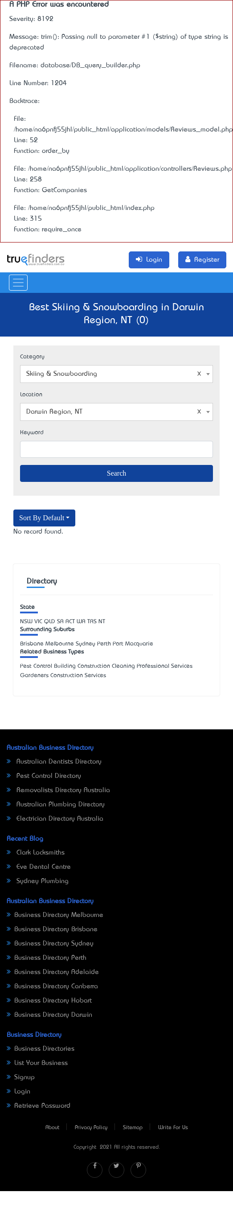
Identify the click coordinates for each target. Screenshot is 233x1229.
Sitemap (133, 1127)
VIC (38, 622)
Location (31, 395)
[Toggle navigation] (18, 283)
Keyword (32, 433)
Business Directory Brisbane (52, 929)
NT (101, 622)
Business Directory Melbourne (55, 915)
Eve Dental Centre (39, 867)
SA (60, 622)
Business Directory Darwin (49, 1015)
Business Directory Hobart (49, 1001)
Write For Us (173, 1127)
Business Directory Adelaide (53, 972)
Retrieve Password (38, 1106)
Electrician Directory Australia (55, 819)
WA (81, 622)
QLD (49, 622)
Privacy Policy (91, 1127)
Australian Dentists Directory (54, 762)
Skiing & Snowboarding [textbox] (113, 374)
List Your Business (37, 1063)
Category (32, 357)
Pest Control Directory (44, 776)
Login (18, 1092)
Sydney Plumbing (38, 881)
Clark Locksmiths (36, 853)
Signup (21, 1077)
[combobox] (116, 374)
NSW (26, 622)
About (52, 1127)
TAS (92, 622)
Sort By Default (41, 518)
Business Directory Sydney (50, 944)
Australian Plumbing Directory (56, 805)
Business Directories (40, 1049)
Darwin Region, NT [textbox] (113, 412)
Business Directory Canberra (52, 986)
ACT (70, 622)
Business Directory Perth (46, 958)
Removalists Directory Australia (58, 790)
